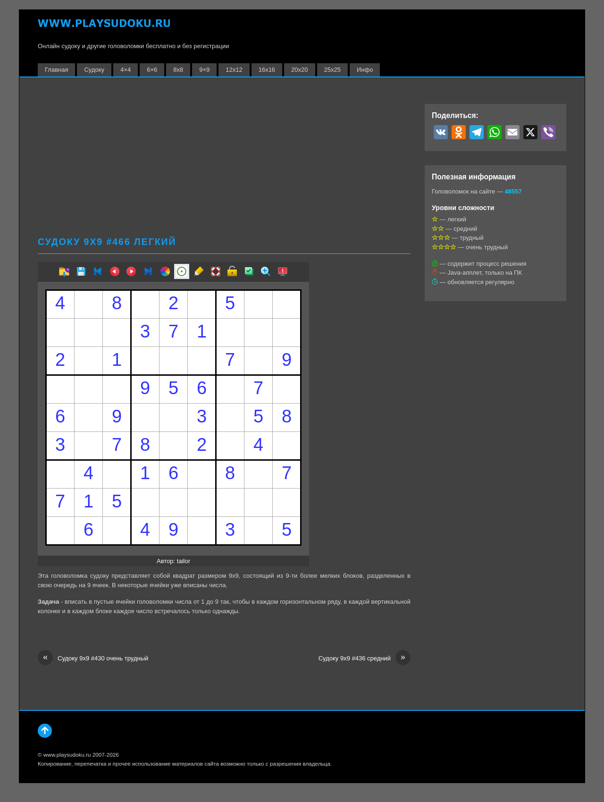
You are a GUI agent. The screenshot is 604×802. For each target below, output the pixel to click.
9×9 (204, 69)
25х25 (332, 69)
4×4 (125, 69)
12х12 (234, 69)
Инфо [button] (365, 69)
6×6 (152, 69)
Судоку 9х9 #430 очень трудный (93, 658)
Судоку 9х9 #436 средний (365, 658)
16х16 (267, 69)
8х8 (178, 69)
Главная (56, 69)
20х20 (299, 69)
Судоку (94, 69)
